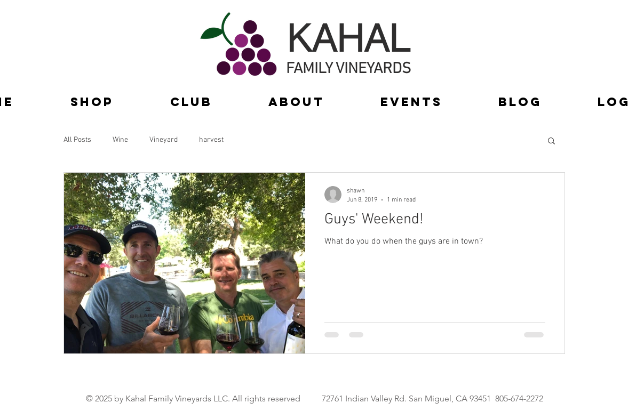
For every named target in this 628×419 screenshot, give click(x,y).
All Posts (77, 139)
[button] (551, 141)
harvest (211, 139)
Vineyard (163, 139)
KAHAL (348, 38)
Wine (120, 139)
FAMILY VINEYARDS (348, 69)
